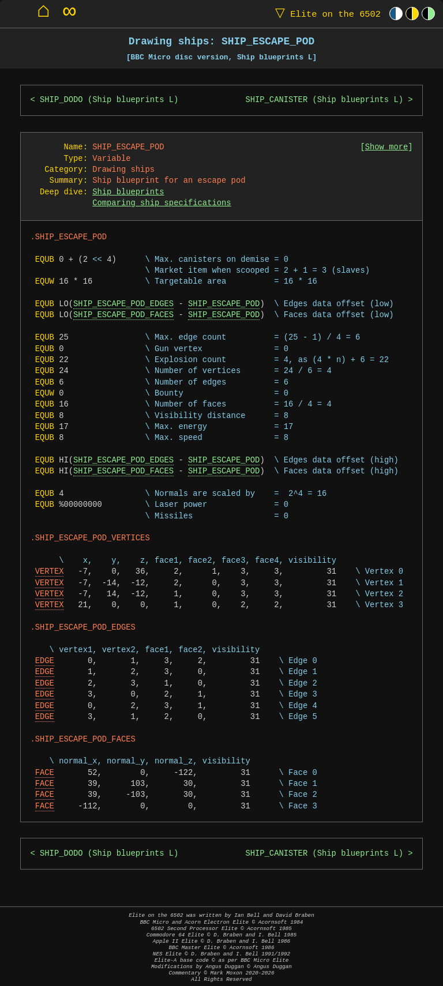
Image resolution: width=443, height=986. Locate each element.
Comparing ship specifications (161, 203)
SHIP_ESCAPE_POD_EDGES (123, 304)
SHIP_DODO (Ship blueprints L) (109, 100)
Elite (325, 13)
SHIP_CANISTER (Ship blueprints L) (324, 100)
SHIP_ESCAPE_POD (224, 304)
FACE (44, 772)
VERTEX (49, 571)
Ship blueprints (128, 192)
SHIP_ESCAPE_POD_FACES (123, 315)
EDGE (44, 661)
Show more (386, 147)
